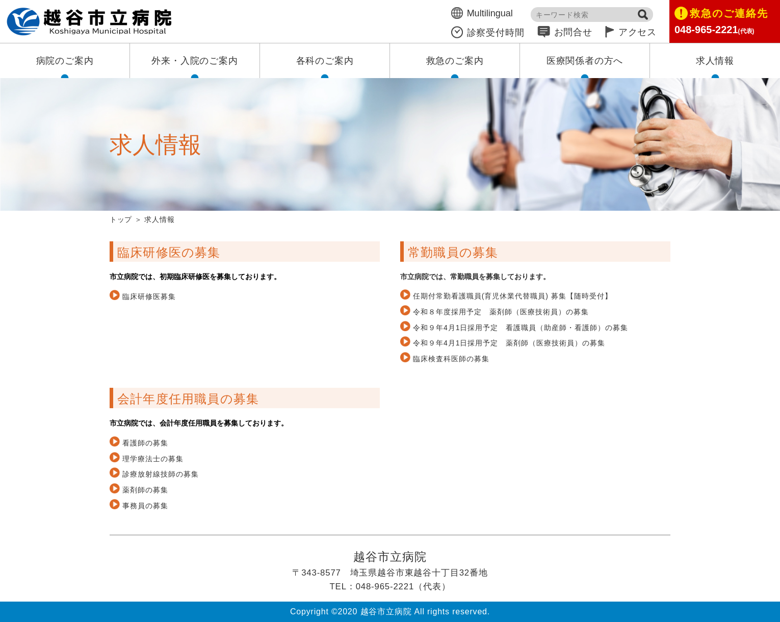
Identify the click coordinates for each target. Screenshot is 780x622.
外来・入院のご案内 (194, 61)
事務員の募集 (145, 506)
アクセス (631, 32)
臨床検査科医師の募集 (451, 359)
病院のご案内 (65, 61)
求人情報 (715, 61)
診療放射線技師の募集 (160, 474)
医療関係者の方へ (585, 61)
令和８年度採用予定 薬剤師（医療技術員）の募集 (501, 312)
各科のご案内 (325, 61)
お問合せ (564, 32)
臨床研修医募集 (149, 296)
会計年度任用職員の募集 (188, 399)
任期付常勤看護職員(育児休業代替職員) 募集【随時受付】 (512, 296)
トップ (121, 219)
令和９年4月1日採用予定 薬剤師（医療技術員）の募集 (509, 343)
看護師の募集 (145, 443)
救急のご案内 (455, 61)
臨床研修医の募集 (169, 252)
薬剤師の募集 (145, 490)
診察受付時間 (488, 33)
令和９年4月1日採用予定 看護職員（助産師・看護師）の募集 (520, 328)
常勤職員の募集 (453, 252)
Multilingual (482, 13)
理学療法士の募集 (153, 459)
